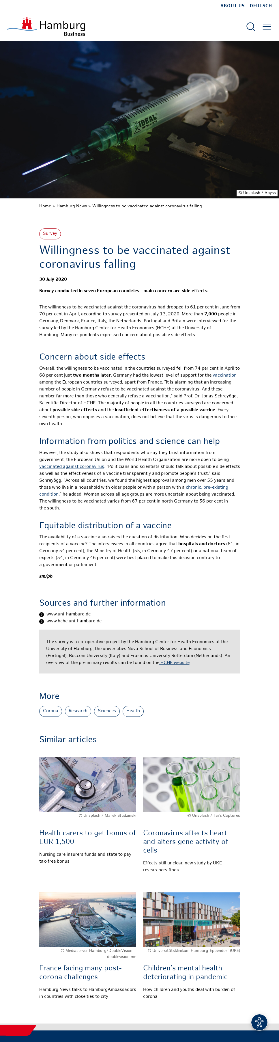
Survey (50, 234)
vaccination (225, 375)
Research (78, 711)
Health (133, 711)
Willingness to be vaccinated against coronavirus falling (147, 206)
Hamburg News (72, 206)
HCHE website (174, 663)
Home (45, 206)
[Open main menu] (267, 26)
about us (232, 6)
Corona (50, 711)
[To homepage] (46, 26)
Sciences (107, 711)
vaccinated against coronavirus (71, 467)
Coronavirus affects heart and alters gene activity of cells (186, 842)
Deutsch (261, 6)
